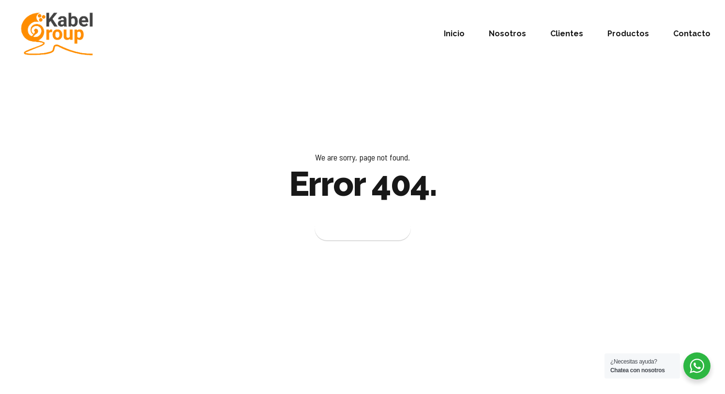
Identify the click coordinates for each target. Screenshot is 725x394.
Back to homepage (362, 228)
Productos (628, 33)
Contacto (691, 33)
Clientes (566, 33)
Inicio (454, 33)
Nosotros (507, 33)
